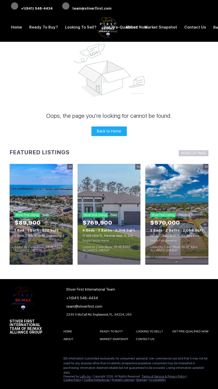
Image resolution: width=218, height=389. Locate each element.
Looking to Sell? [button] (80, 27)
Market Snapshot (160, 27)
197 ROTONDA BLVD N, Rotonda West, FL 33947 (181, 236)
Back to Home (109, 131)
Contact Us (195, 27)
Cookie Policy (72, 380)
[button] (68, 332)
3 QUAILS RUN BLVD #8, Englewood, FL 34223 (44, 236)
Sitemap (141, 380)
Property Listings (123, 380)
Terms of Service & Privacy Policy (163, 376)
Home (16, 27)
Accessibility (157, 380)
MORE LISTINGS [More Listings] (193, 153)
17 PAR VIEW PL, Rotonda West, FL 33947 (109, 236)
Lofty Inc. (86, 376)
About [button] (131, 27)
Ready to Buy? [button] (43, 27)
